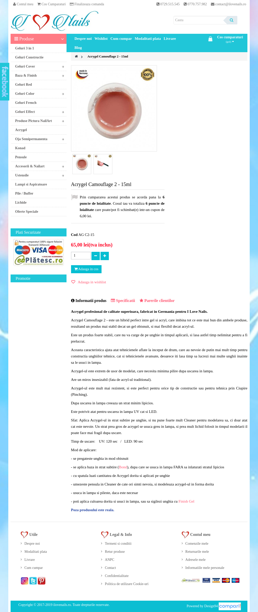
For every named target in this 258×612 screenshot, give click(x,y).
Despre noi (83, 39)
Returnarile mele (197, 552)
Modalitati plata (148, 39)
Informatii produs (89, 300)
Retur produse (115, 552)
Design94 (211, 606)
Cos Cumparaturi (51, 4)
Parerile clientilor (157, 300)
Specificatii (123, 300)
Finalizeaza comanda (87, 4)
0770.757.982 (197, 4)
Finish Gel (186, 501)
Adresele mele (195, 560)
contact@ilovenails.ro (230, 4)
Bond (123, 467)
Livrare (170, 39)
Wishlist (101, 39)
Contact (110, 568)
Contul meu (23, 4)
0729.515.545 (170, 4)
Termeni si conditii (118, 543)
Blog (78, 48)
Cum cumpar (121, 39)
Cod (74, 235)
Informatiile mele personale (204, 568)
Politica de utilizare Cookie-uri (126, 584)
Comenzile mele (196, 543)
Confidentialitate (116, 576)
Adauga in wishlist (91, 282)
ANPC (109, 560)
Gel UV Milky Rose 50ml (41, 343)
